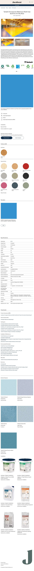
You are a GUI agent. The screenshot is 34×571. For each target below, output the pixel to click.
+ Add (3, 225)
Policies (2, 565)
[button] (17, 116)
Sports (10, 7)
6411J (12, 241)
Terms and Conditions (4, 563)
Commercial (3, 7)
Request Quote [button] (6, 137)
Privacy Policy (3, 562)
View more (3, 192)
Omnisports (14, 7)
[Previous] (2, 42)
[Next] (32, 42)
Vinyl (7, 7)
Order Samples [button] (18, 137)
